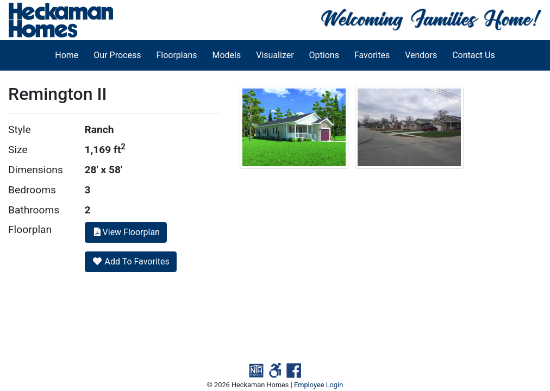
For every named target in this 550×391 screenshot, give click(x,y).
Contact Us (473, 55)
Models (226, 55)
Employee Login (318, 385)
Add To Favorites (131, 261)
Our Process (117, 55)
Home (66, 55)
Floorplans (176, 55)
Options (324, 55)
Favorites (372, 55)
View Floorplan (126, 232)
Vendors (421, 55)
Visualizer (274, 55)
